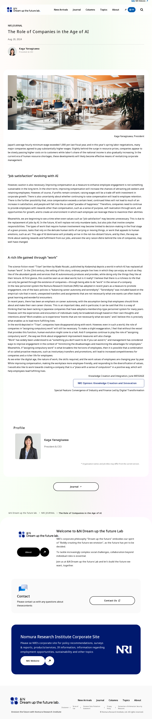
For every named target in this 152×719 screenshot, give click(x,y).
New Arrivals (61, 11)
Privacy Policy (109, 707)
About (115, 11)
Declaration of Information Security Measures (130, 707)
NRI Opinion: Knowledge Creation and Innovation (107, 383)
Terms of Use (75, 707)
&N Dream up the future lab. (23, 513)
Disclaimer (65, 707)
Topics (103, 11)
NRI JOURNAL (48, 513)
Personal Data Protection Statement (91, 707)
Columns (90, 11)
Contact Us (110, 600)
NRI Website (140, 2)
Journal (77, 11)
